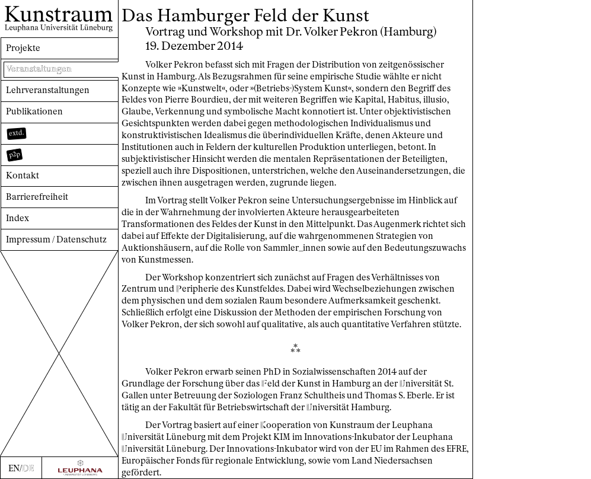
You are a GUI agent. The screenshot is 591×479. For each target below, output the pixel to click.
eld (270, 383)
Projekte (23, 48)
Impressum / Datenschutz (56, 239)
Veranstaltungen (39, 68)
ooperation (285, 425)
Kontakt (22, 175)
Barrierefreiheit (37, 196)
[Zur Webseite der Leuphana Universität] (80, 467)
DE (28, 468)
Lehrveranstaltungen (48, 90)
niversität (421, 383)
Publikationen (34, 111)
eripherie (197, 288)
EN (14, 468)
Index (17, 218)
